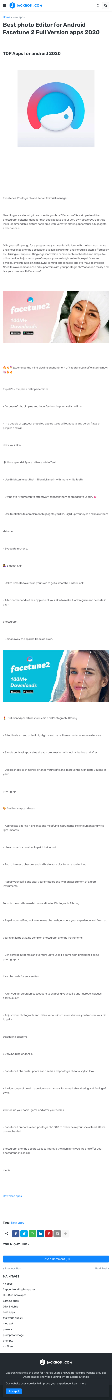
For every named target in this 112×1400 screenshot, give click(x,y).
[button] (4, 5)
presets (7, 1329)
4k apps (8, 1283)
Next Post (101, 1268)
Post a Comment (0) (56, 1259)
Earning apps (11, 1300)
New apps (19, 17)
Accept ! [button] (14, 1391)
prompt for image (13, 1335)
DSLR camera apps (14, 1295)
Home (6, 17)
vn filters (8, 1346)
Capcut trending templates (19, 1289)
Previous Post (13, 1268)
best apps (9, 1312)
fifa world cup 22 (13, 1318)
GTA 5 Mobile (10, 1306)
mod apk (8, 1323)
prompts (8, 1340)
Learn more (79, 1383)
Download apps (12, 1196)
